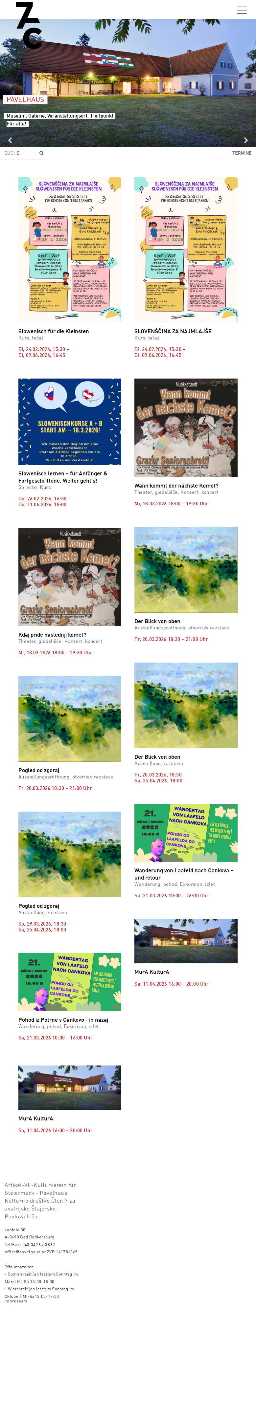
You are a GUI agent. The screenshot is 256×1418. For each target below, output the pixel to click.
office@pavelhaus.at (25, 1356)
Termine (241, 153)
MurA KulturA (151, 972)
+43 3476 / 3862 (38, 1348)
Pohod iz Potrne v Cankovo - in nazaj (63, 1020)
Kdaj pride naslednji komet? (52, 635)
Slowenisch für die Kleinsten (53, 332)
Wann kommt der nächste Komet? (176, 486)
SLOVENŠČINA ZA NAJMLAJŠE (173, 332)
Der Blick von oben (157, 621)
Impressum (15, 1405)
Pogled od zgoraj (38, 771)
